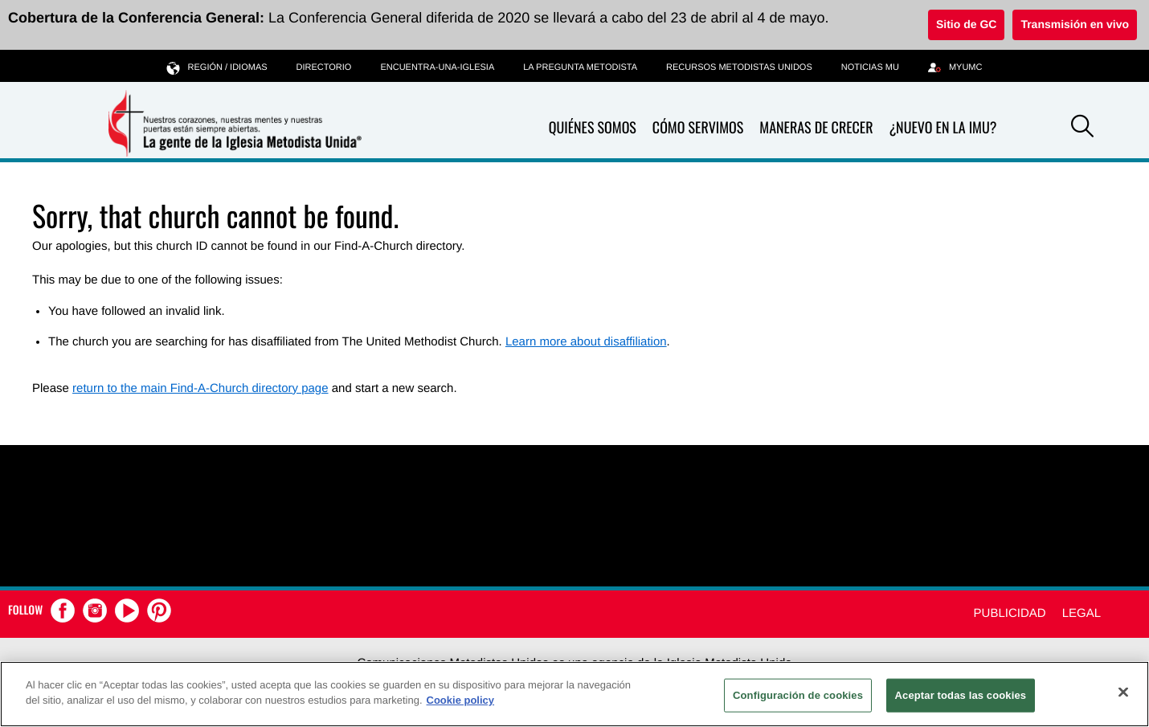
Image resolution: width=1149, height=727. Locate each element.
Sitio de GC (966, 24)
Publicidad (1010, 613)
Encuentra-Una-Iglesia (437, 67)
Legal (1081, 613)
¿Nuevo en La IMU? (942, 127)
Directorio (324, 67)
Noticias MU (870, 67)
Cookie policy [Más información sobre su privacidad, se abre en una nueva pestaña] (461, 700)
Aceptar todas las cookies (961, 695)
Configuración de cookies (798, 695)
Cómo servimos (697, 128)
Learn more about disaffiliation (586, 342)
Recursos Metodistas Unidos (739, 67)
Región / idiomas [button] (217, 67)
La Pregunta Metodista (580, 67)
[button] (1082, 128)
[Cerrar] (1123, 691)
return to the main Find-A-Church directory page (200, 388)
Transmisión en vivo (1074, 24)
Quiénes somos (592, 128)
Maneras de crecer (816, 128)
